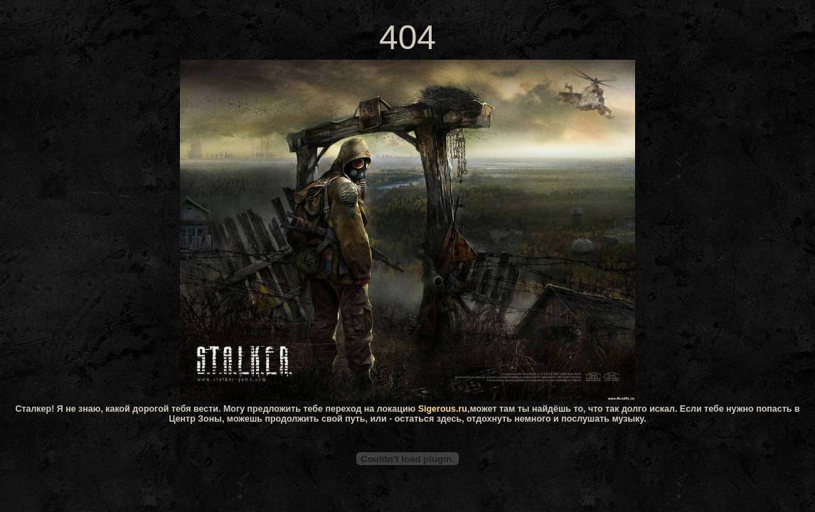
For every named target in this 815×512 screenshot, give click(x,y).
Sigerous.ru (442, 409)
